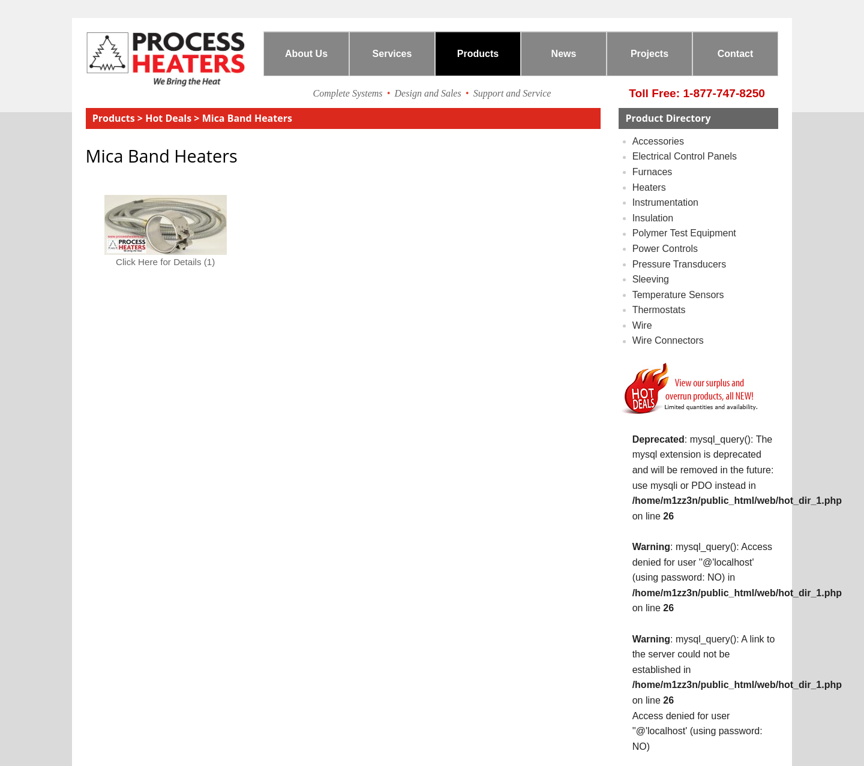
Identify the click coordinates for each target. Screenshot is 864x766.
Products (478, 54)
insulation (653, 218)
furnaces (652, 172)
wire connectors (668, 341)
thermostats (659, 310)
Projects (649, 54)
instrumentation (665, 202)
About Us (306, 54)
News (564, 54)
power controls (665, 249)
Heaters (649, 187)
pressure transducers (679, 264)
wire (642, 325)
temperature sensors (678, 295)
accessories (658, 141)
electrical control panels (684, 157)
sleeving (650, 279)
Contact (736, 54)
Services (392, 54)
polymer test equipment (684, 234)
